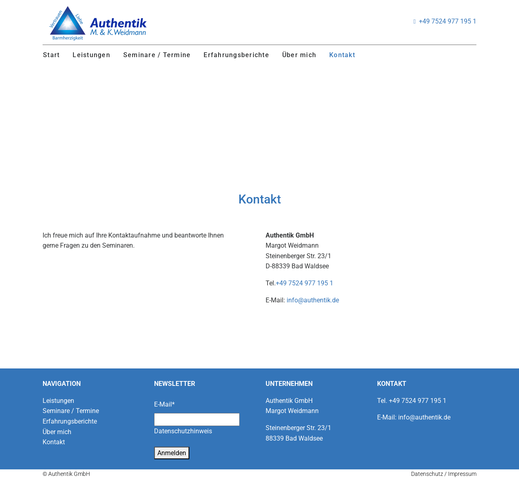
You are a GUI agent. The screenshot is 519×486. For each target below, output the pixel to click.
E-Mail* (164, 404)
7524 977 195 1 (453, 21)
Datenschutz (427, 474)
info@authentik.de (313, 300)
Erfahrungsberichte (236, 55)
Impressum (462, 474)
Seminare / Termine (157, 55)
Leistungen (91, 55)
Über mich (299, 55)
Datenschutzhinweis (183, 431)
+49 (424, 21)
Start (51, 55)
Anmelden (171, 453)
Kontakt (342, 55)
